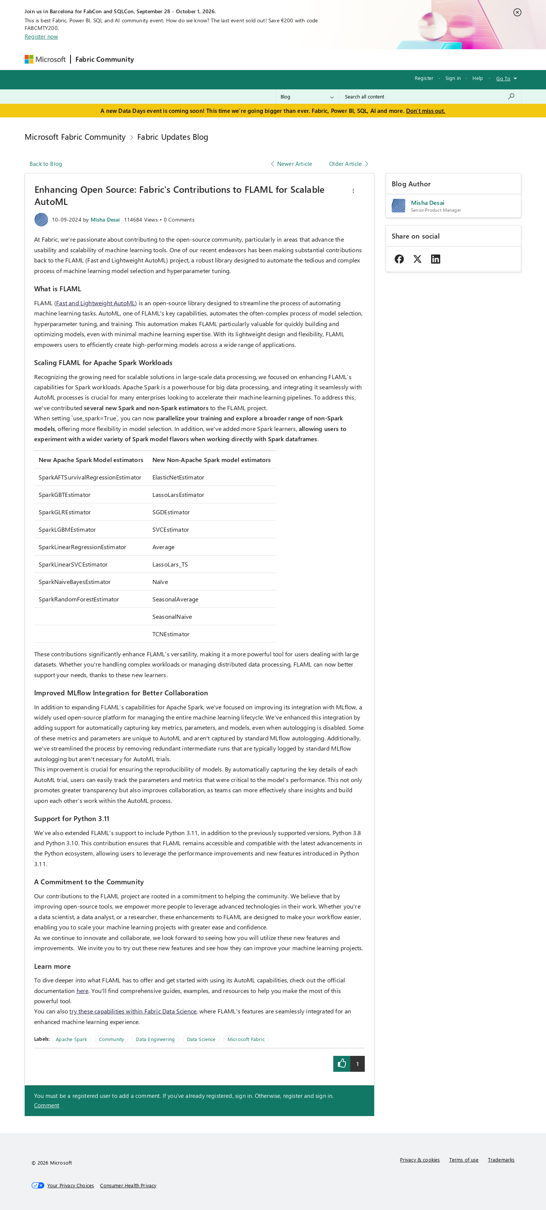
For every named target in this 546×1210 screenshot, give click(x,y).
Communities (249, 59)
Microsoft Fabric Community (75, 136)
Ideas (215, 59)
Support (344, 59)
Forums (151, 59)
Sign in (453, 78)
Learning (312, 59)
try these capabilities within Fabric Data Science (132, 1011)
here (83, 991)
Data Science (201, 1039)
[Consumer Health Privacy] (128, 1185)
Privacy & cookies (420, 1159)
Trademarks (501, 1159)
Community (111, 1039)
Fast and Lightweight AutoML (95, 303)
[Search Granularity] (307, 96)
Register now (41, 36)
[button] (353, 191)
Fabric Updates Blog (172, 136)
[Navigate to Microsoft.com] (45, 59)
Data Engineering (155, 1039)
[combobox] (430, 96)
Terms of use (464, 1159)
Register (424, 78)
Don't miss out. (426, 110)
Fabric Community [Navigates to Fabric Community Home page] (104, 59)
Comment (46, 1105)
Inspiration (184, 59)
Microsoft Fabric (246, 1039)
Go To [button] (503, 78)
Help (477, 78)
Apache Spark (71, 1039)
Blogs (283, 59)
